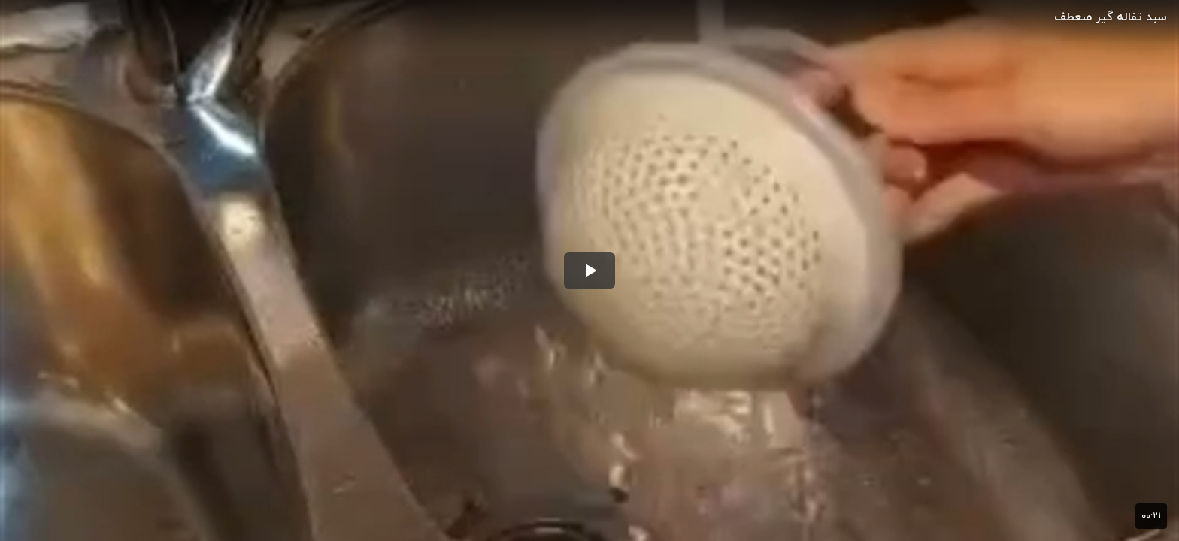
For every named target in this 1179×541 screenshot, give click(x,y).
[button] (589, 270)
